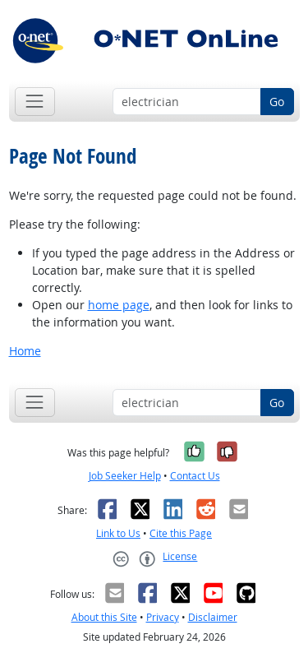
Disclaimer (212, 617)
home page (118, 305)
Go (276, 101)
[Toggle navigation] (35, 101)
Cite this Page (180, 533)
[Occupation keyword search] (187, 102)
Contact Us (195, 476)
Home (25, 351)
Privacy (162, 617)
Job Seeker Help (125, 476)
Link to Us (118, 533)
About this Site (104, 617)
